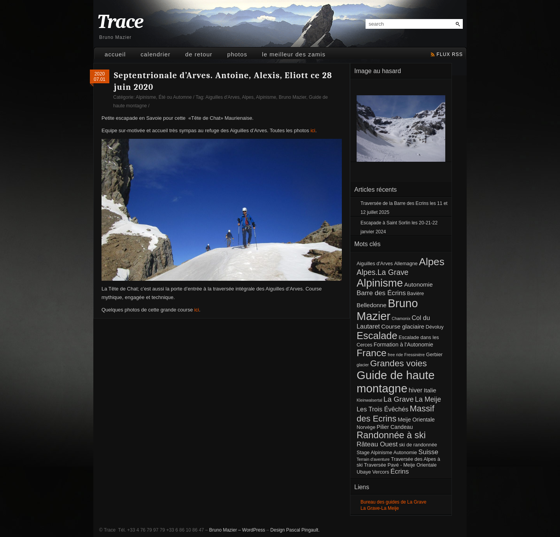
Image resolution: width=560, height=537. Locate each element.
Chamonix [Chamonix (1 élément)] (401, 318)
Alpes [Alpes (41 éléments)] (431, 262)
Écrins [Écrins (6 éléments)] (399, 471)
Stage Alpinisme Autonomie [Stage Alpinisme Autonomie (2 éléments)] (387, 452)
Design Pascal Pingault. (295, 530)
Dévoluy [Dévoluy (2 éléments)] (434, 327)
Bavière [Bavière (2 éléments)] (415, 293)
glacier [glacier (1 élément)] (363, 364)
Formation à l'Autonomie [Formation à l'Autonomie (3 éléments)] (403, 344)
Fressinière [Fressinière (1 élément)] (414, 354)
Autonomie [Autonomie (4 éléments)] (418, 284)
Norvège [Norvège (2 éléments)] (366, 427)
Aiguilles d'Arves (222, 97)
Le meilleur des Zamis (294, 54)
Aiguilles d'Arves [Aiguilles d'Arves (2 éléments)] (375, 263)
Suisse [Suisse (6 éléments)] (428, 452)
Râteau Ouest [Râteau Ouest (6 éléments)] (377, 444)
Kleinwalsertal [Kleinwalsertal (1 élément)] (369, 400)
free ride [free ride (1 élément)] (395, 354)
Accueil (115, 54)
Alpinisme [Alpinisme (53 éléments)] (380, 283)
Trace (120, 22)
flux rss (450, 54)
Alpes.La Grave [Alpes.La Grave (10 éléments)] (382, 272)
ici (312, 130)
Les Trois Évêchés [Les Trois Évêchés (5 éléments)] (382, 409)
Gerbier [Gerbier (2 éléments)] (434, 354)
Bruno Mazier (292, 97)
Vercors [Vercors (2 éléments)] (380, 472)
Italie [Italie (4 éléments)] (430, 390)
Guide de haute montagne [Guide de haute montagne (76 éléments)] (396, 382)
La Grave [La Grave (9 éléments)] (398, 399)
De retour (198, 54)
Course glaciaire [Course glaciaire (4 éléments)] (402, 326)
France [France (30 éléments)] (372, 353)
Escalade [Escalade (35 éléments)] (377, 335)
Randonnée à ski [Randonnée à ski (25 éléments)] (391, 435)
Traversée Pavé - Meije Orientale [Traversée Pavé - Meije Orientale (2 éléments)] (400, 465)
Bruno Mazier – (225, 530)
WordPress (253, 530)
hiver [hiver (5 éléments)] (415, 390)
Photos (237, 54)
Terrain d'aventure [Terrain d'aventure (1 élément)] (373, 459)
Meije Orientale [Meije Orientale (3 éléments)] (416, 419)
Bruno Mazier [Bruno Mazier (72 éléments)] (387, 309)
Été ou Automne (175, 97)
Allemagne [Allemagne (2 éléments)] (406, 263)
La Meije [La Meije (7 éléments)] (428, 399)
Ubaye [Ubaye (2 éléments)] (364, 472)
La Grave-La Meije (379, 508)
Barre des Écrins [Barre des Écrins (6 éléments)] (381, 293)
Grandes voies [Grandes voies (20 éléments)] (398, 363)
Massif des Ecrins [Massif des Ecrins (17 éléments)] (395, 413)
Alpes (248, 97)
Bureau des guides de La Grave (393, 502)
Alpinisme (146, 97)
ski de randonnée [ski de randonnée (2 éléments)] (418, 445)
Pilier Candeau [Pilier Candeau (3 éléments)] (395, 427)
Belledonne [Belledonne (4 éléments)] (372, 305)
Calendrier (155, 54)
